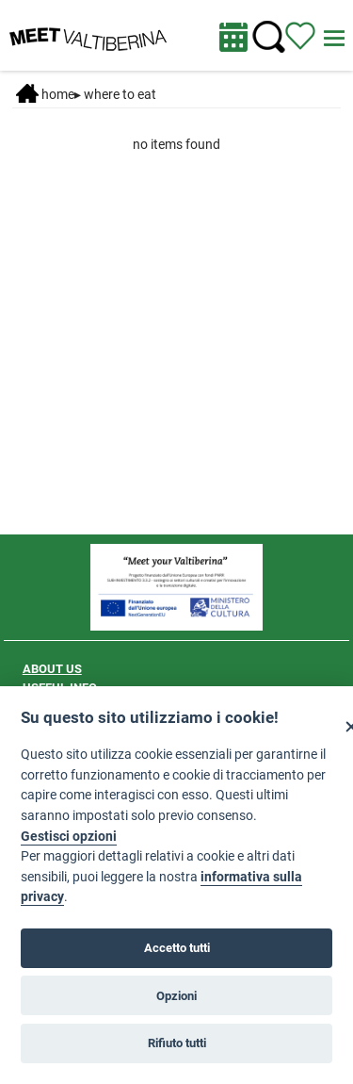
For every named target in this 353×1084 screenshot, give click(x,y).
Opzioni (176, 996)
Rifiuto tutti (177, 1043)
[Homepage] (88, 33)
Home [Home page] (45, 94)
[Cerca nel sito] (268, 37)
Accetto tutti (177, 949)
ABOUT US (52, 669)
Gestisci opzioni (69, 837)
